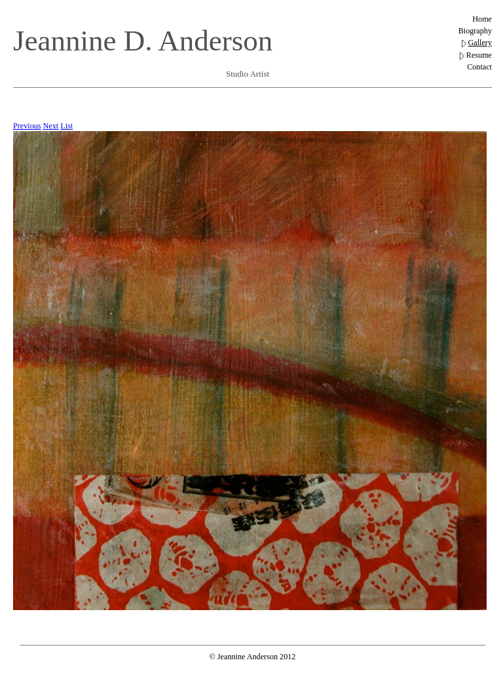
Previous (27, 125)
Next (51, 125)
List (66, 125)
